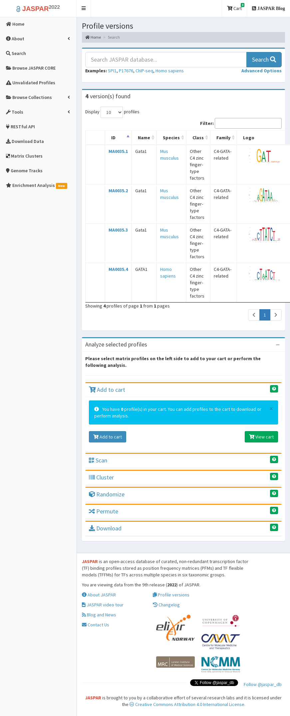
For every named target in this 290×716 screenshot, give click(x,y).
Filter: (241, 123)
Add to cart (107, 389)
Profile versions (171, 595)
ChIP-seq (144, 71)
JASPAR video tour (103, 605)
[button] (84, 8)
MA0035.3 (118, 230)
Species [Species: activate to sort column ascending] (171, 138)
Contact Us (95, 625)
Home (93, 37)
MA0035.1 (118, 151)
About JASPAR (99, 595)
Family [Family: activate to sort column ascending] (223, 138)
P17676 (126, 71)
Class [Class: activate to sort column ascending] (198, 138)
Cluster (101, 477)
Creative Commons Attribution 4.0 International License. (187, 704)
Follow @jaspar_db (263, 684)
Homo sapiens (169, 71)
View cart (261, 437)
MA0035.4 (118, 269)
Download (105, 528)
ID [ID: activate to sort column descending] (113, 138)
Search (264, 59)
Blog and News (99, 615)
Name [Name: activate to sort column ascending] (144, 138)
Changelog (166, 605)
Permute (103, 511)
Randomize (107, 494)
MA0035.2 (118, 191)
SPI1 (112, 71)
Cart (235, 7)
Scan (98, 460)
